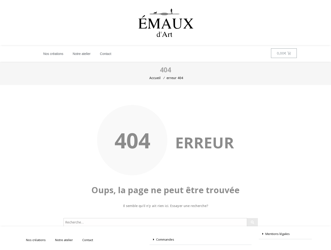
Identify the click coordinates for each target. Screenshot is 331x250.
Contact (105, 54)
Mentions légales (277, 234)
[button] (201, 240)
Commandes (165, 239)
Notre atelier (81, 54)
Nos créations (53, 54)
